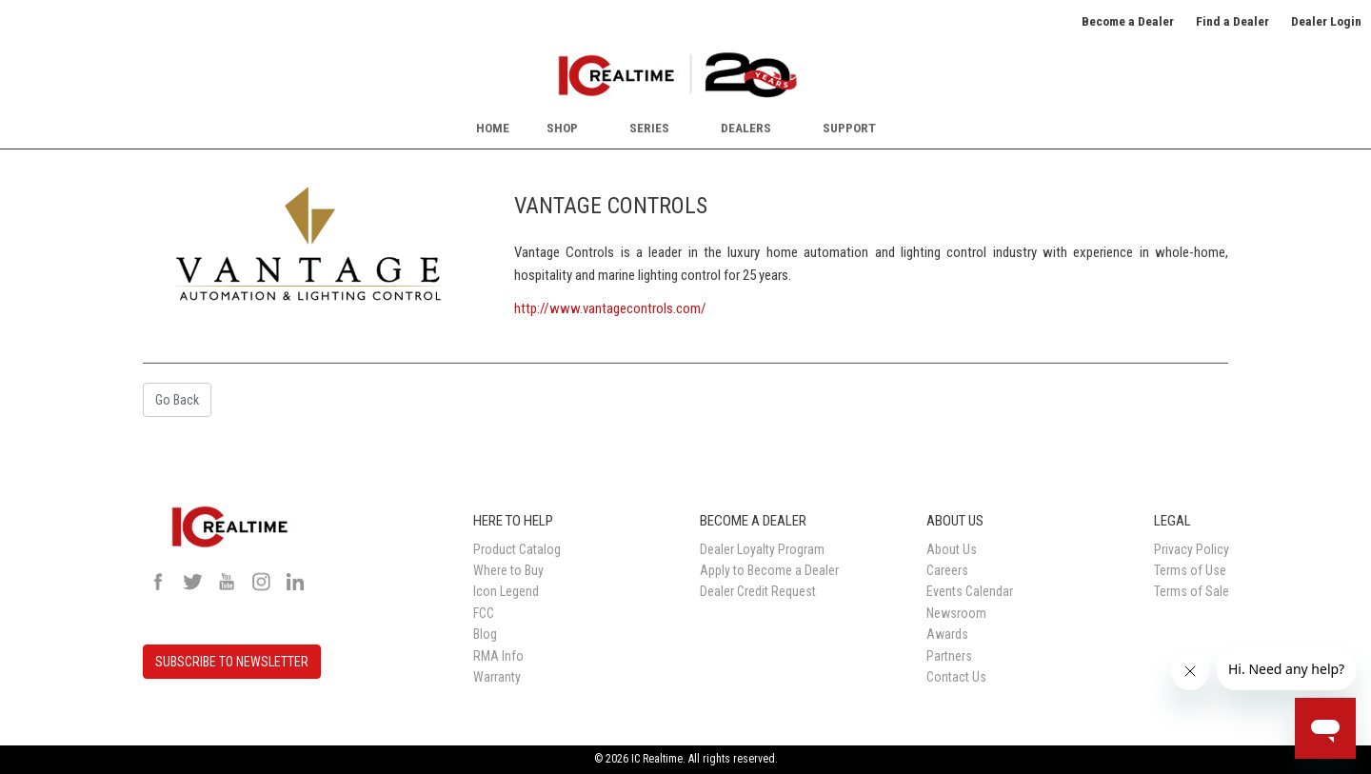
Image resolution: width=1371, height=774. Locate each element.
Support (849, 127)
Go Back (177, 399)
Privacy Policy (1191, 549)
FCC (483, 613)
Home (492, 127)
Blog (485, 634)
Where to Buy (508, 570)
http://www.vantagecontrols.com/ (610, 308)
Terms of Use (1190, 570)
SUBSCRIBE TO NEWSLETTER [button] (231, 661)
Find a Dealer (1232, 21)
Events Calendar (969, 591)
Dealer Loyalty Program (762, 549)
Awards (947, 634)
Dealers (746, 127)
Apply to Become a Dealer (769, 570)
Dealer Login (1326, 21)
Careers (947, 570)
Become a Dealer (1128, 21)
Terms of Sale (1191, 591)
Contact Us (956, 677)
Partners (949, 656)
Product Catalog (517, 549)
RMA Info (498, 656)
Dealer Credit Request (758, 591)
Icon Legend (506, 591)
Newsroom (956, 613)
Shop (562, 127)
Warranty (497, 677)
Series (649, 127)
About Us (951, 549)
